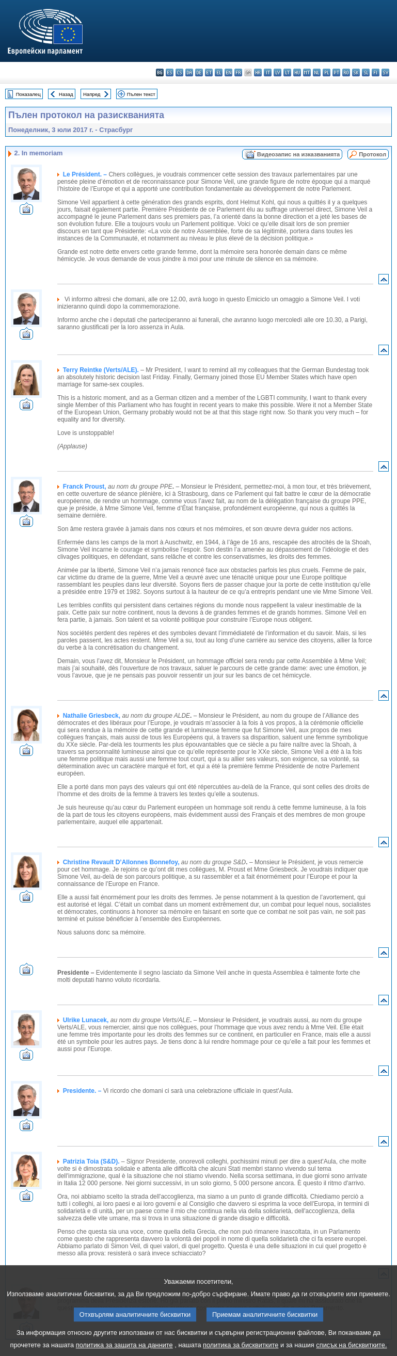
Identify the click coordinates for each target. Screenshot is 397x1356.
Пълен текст (141, 94)
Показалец (28, 94)
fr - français (238, 72)
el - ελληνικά (219, 72)
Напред (92, 94)
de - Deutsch (199, 72)
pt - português (336, 72)
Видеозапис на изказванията (298, 154)
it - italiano (268, 72)
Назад (66, 94)
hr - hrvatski (258, 72)
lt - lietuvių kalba (287, 72)
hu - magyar (297, 72)
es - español (169, 72)
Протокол (372, 154)
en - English (228, 72)
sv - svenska (385, 72)
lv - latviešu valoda (277, 72)
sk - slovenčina (356, 72)
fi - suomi (375, 72)
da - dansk (189, 72)
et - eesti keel (209, 72)
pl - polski (326, 72)
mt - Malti (307, 72)
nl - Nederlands (317, 72)
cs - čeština (179, 72)
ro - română (346, 72)
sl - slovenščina (366, 72)
